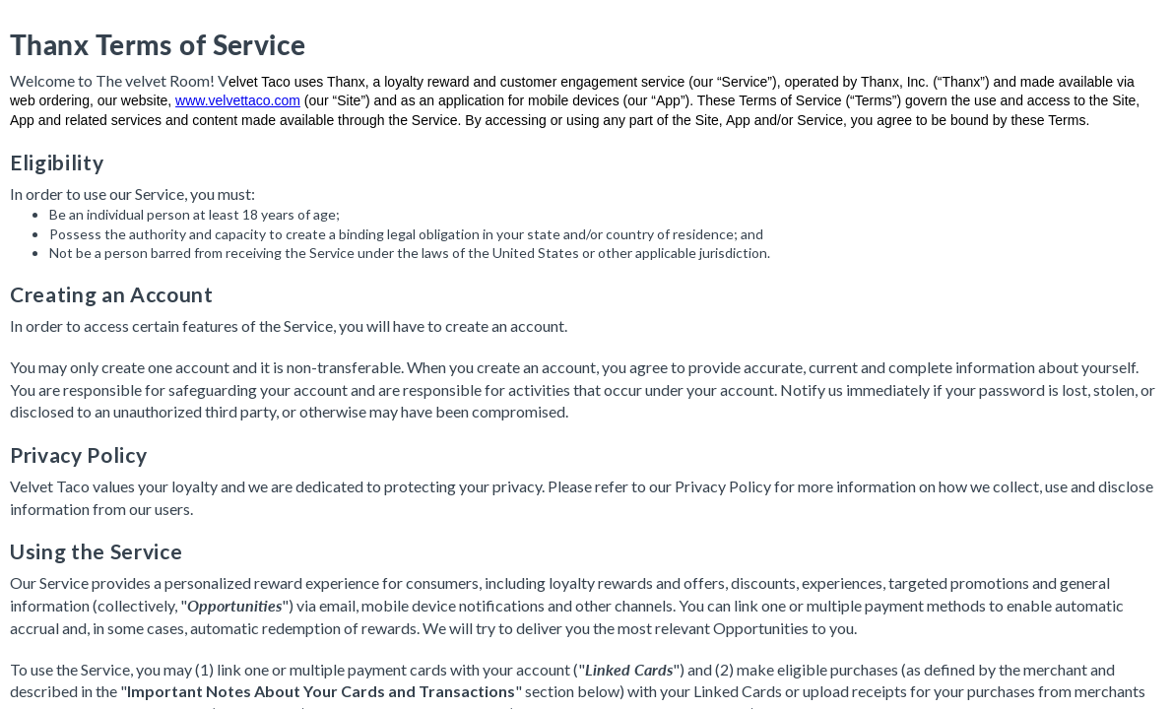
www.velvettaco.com (237, 100)
